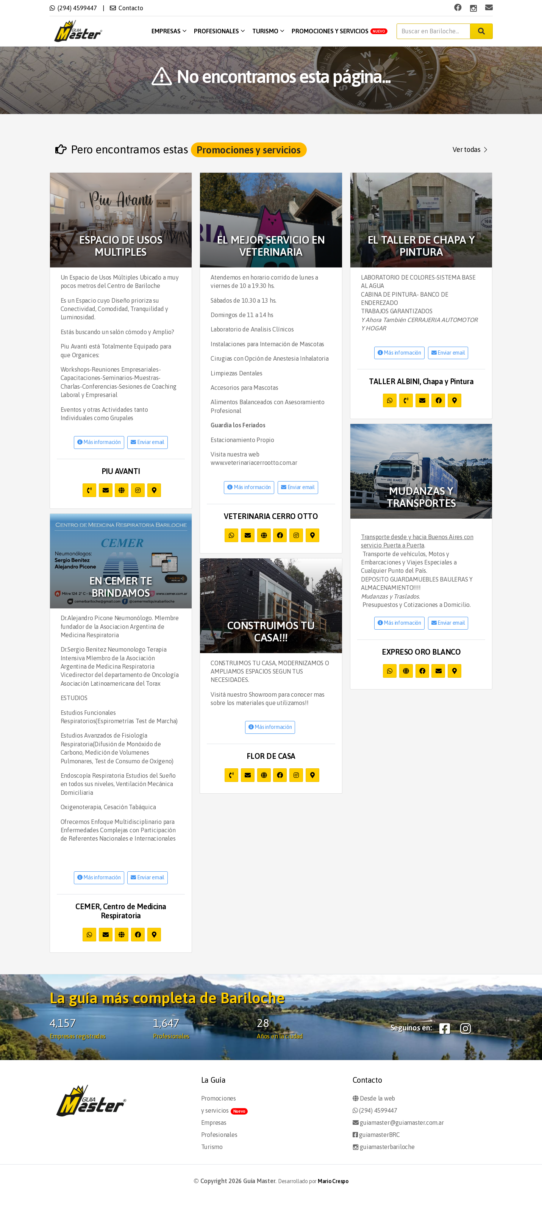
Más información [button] (99, 442)
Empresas (169, 31)
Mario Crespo (333, 1181)
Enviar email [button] (147, 442)
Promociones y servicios (339, 31)
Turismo (268, 31)
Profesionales (219, 31)
